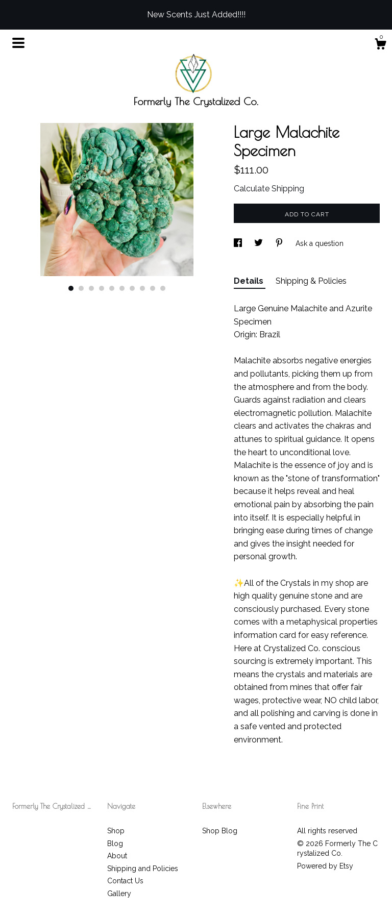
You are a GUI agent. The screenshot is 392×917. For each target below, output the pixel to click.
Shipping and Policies (142, 868)
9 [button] (152, 288)
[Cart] (380, 45)
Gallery (119, 893)
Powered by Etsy (325, 866)
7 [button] (132, 288)
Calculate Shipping (269, 188)
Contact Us (125, 881)
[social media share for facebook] (239, 243)
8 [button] (142, 288)
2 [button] (81, 288)
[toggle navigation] (18, 43)
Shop (116, 831)
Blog (115, 843)
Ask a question (320, 243)
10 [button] (162, 288)
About (117, 856)
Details (249, 281)
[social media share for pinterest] (280, 243)
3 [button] (91, 288)
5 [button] (111, 288)
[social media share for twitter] (259, 243)
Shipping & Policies (311, 281)
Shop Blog (219, 831)
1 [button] (71, 288)
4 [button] (101, 288)
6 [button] (122, 288)
